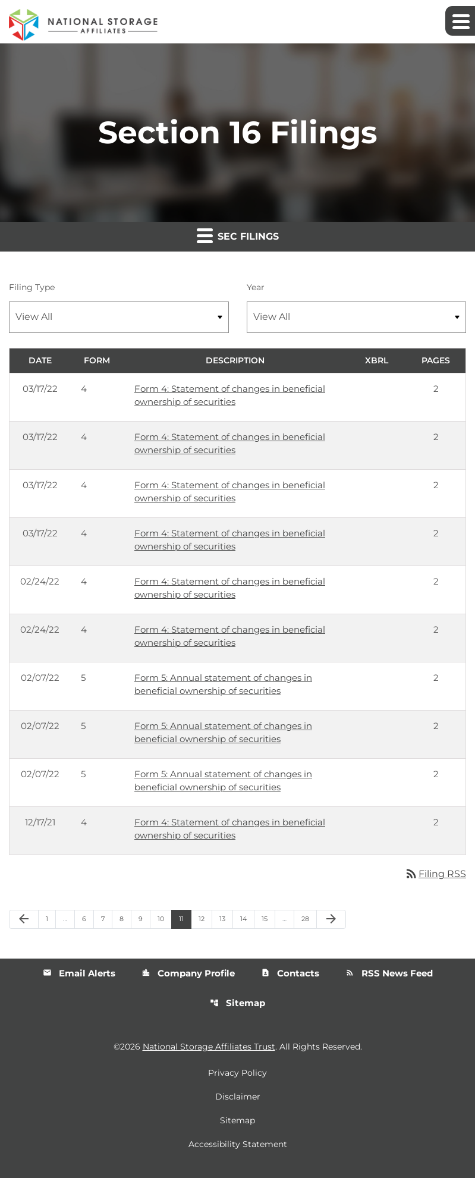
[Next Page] (331, 919)
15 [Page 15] (268, 918)
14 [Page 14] (247, 918)
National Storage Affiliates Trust (209, 1046)
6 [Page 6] (87, 918)
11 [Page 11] (184, 918)
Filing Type (32, 287)
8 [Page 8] (125, 918)
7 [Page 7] (106, 918)
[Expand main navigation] (460, 21)
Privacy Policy (237, 1073)
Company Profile (188, 973)
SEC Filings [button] (238, 235)
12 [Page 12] (205, 918)
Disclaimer (237, 1096)
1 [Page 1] (50, 918)
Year (256, 287)
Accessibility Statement (237, 1144)
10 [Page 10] (164, 918)
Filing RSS (435, 873)
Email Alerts (79, 973)
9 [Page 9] (144, 918)
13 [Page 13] (226, 918)
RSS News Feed (389, 973)
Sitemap (237, 1003)
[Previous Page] (24, 919)
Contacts (290, 973)
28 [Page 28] (309, 918)
